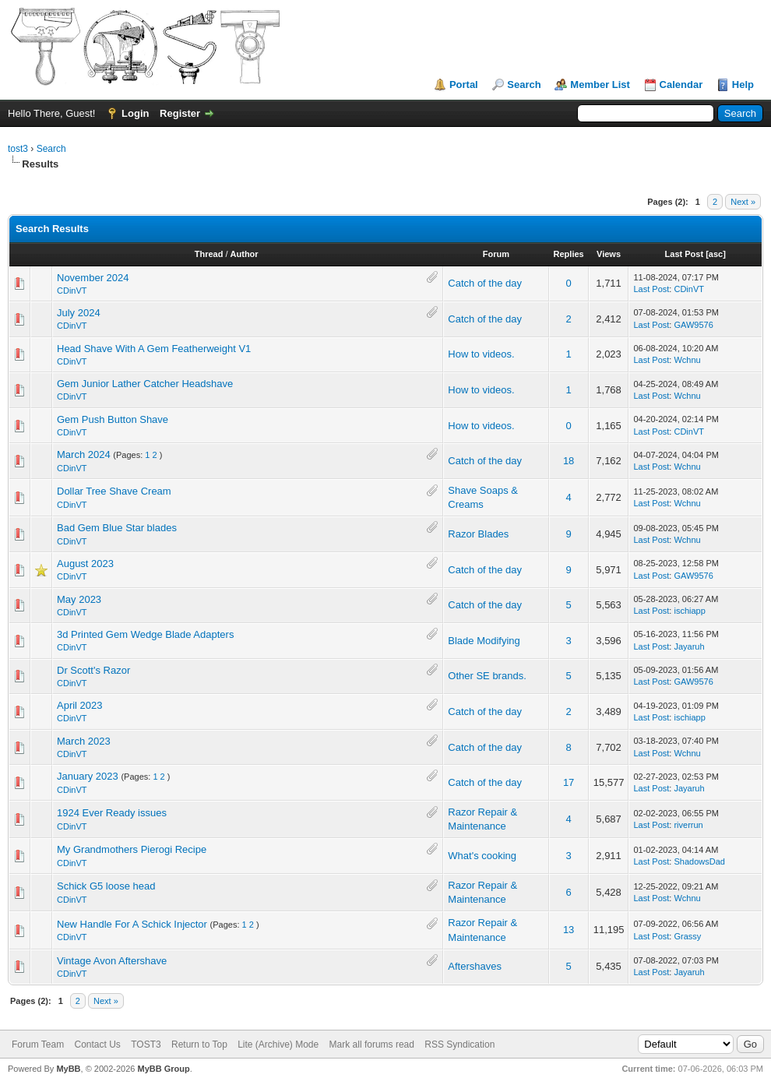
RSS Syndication (459, 1044)
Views (609, 254)
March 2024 (84, 454)
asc (716, 254)
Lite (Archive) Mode (278, 1044)
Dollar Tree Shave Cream (114, 491)
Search (523, 84)
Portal (463, 84)
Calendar (681, 84)
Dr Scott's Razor (93, 670)
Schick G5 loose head (106, 886)
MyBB (68, 1068)
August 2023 (85, 563)
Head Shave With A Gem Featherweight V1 (154, 348)
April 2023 (80, 705)
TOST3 (145, 1044)
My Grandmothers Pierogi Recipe (131, 849)
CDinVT (72, 290)
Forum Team (38, 1044)
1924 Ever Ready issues (112, 813)
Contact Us (97, 1044)
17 (568, 782)
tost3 (18, 148)
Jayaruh (689, 646)
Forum (496, 254)
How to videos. (481, 354)
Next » (743, 201)
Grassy (687, 936)
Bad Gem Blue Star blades (117, 528)
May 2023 (79, 599)
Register (180, 113)
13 (568, 929)
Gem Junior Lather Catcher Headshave (145, 383)
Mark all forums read (371, 1044)
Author (245, 254)
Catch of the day (485, 283)
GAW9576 (693, 324)
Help (743, 84)
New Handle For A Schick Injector (132, 924)
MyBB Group (163, 1068)
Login (135, 113)
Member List (600, 84)
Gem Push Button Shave (112, 419)
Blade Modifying (484, 640)
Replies (569, 254)
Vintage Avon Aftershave (112, 961)
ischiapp (689, 610)
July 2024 (78, 313)
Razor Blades (478, 534)
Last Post (684, 254)
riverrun (688, 825)
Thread (209, 254)
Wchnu (687, 360)
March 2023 (84, 741)
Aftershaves (475, 966)
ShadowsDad (699, 861)
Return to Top (199, 1044)
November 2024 (93, 278)
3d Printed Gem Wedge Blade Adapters (145, 634)
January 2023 (87, 776)
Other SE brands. (487, 676)
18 (568, 461)
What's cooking (482, 855)
